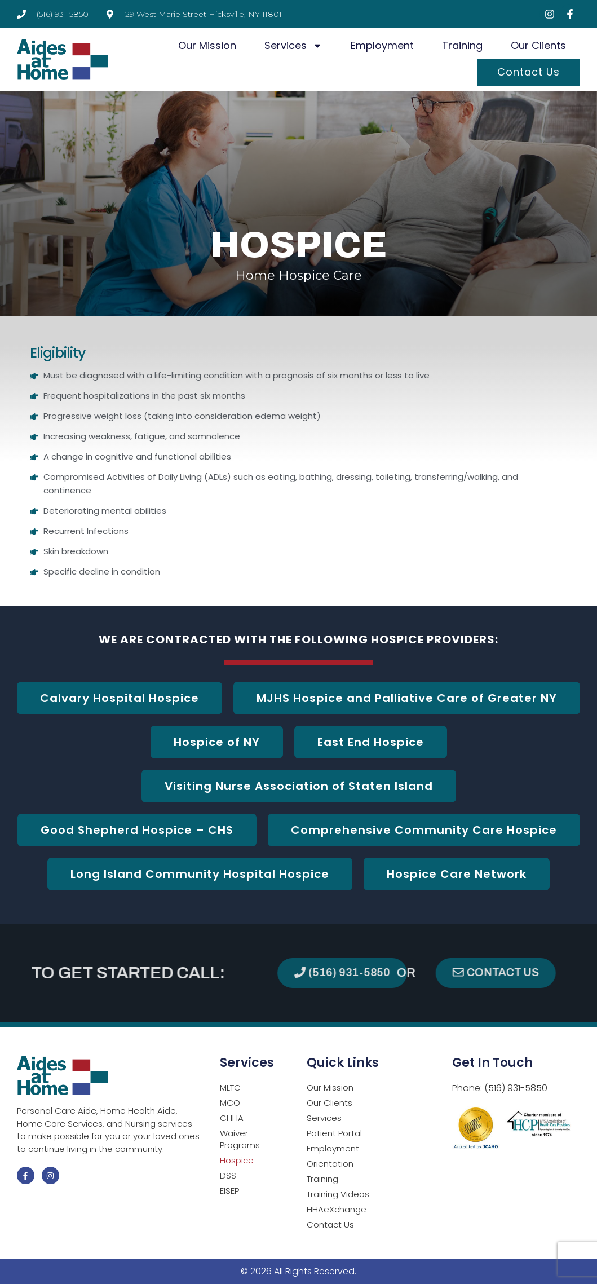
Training (462, 45)
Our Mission (207, 45)
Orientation (330, 1164)
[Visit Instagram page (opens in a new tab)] (549, 14)
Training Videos (338, 1194)
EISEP (229, 1191)
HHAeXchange (336, 1209)
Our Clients (538, 45)
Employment (382, 45)
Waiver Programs (240, 1139)
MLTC (230, 1087)
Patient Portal (334, 1133)
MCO (230, 1103)
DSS (228, 1175)
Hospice (237, 1160)
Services (293, 45)
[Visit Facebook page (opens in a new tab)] (570, 14)
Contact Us (528, 72)
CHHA (232, 1118)
